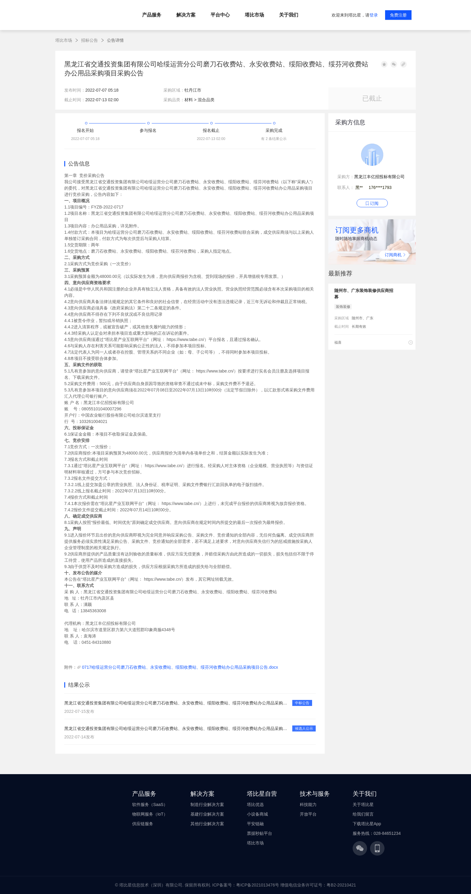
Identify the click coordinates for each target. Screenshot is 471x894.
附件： (70, 667)
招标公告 (89, 40)
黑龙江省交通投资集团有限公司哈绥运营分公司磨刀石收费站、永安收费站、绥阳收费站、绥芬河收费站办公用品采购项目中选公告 (176, 703)
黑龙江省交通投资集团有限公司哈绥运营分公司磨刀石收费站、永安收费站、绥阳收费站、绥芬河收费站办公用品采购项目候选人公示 (176, 728)
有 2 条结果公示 (274, 139)
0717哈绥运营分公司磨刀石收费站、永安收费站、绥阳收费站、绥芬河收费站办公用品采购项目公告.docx (180, 667)
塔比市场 (63, 40)
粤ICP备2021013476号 (257, 885)
